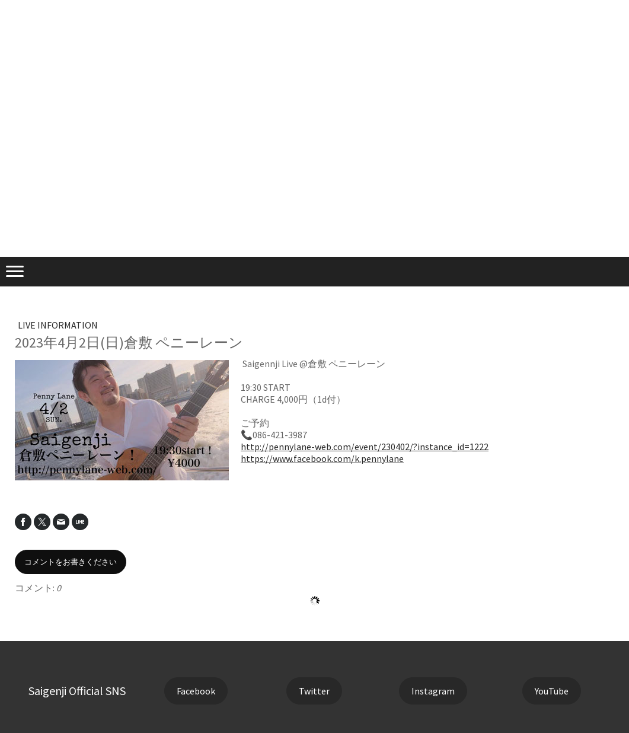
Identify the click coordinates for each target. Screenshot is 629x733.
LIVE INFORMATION (58, 325)
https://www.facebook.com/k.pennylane (322, 458)
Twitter (314, 691)
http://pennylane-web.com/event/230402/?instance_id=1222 (364, 446)
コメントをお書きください (70, 562)
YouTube (552, 691)
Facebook (196, 691)
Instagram (433, 691)
